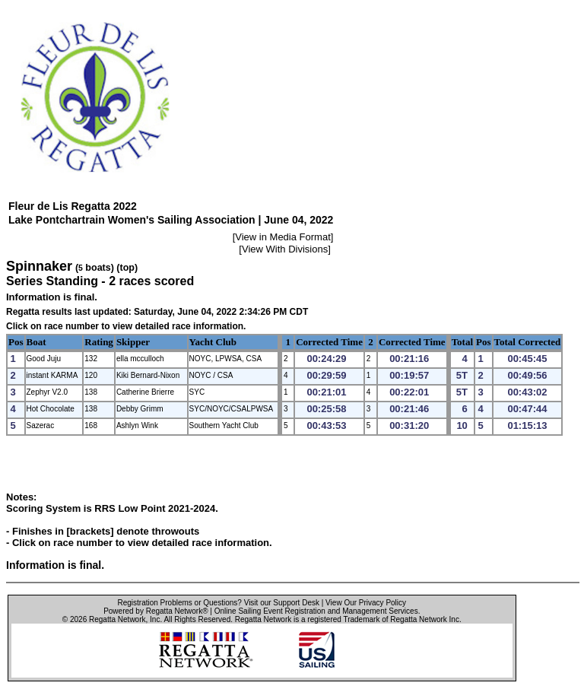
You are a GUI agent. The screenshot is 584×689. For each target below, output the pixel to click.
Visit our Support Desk (281, 603)
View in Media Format (282, 237)
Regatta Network (117, 619)
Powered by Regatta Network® (155, 611)
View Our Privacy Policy (365, 603)
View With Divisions (285, 249)
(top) (127, 267)
